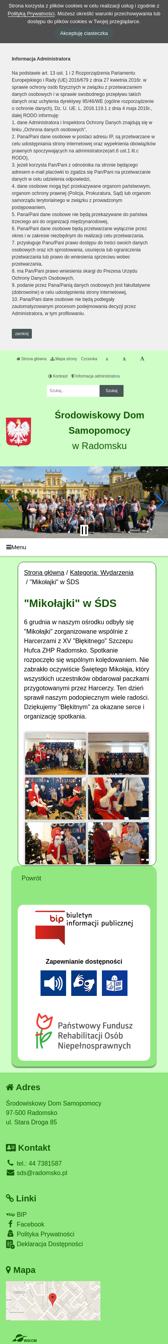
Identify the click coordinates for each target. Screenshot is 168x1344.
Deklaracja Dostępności (44, 1244)
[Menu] (84, 547)
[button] (9, 502)
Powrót (31, 878)
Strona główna (31, 359)
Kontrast (58, 376)
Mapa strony (63, 359)
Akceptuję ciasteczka (84, 33)
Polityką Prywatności (31, 14)
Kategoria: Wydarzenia (102, 572)
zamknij (22, 334)
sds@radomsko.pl (36, 1173)
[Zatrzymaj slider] (84, 530)
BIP (16, 1214)
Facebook (25, 1224)
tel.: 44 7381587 (34, 1163)
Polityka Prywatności (40, 1234)
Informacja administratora (96, 376)
